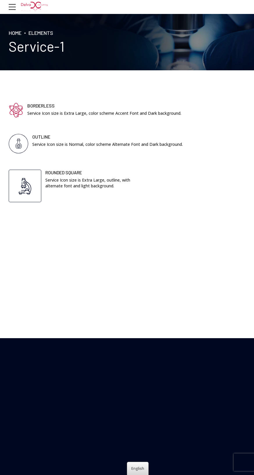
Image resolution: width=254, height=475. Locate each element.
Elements (40, 33)
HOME (15, 33)
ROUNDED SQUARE (63, 172)
